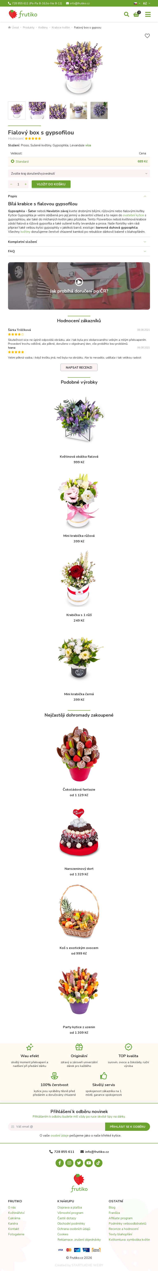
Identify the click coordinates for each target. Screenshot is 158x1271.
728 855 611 (35, 3)
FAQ (11, 251)
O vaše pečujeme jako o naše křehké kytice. (80, 1135)
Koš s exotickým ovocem (79, 948)
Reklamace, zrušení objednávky (79, 1240)
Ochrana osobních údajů (73, 1229)
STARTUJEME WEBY (87, 1265)
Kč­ (145, 3)
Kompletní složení (22, 242)
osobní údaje (60, 1135)
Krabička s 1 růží (79, 615)
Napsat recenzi (79, 368)
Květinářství (16, 1213)
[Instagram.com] (69, 1163)
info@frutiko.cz (77, 3)
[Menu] (148, 14)
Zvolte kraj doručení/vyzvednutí (33, 174)
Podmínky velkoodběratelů (127, 1224)
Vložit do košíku (51, 184)
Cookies (62, 1234)
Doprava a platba (69, 1207)
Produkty (28, 27)
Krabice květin (61, 27)
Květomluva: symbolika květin (129, 1240)
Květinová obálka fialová (79, 456)
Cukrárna (14, 1218)
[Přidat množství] (25, 184)
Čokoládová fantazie (79, 789)
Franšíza (114, 1213)
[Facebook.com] (60, 1163)
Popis (12, 196)
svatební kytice (133, 215)
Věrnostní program (70, 1213)
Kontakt (13, 1229)
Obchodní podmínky (71, 1224)
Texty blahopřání (120, 1234)
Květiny (43, 27)
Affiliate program (120, 1218)
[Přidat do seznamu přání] (147, 36)
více (88, 145)
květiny (25, 232)
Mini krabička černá (79, 694)
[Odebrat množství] (11, 184)
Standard (22, 162)
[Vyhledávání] (126, 15)
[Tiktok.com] (98, 1163)
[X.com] (79, 1163)
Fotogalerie (16, 1234)
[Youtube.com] (89, 1163)
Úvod (13, 27)
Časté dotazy (66, 1218)
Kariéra (13, 1224)
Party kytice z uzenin (79, 1027)
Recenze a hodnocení (123, 1229)
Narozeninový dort (79, 869)
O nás (12, 1207)
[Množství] (18, 184)
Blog (112, 1207)
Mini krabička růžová (79, 536)
